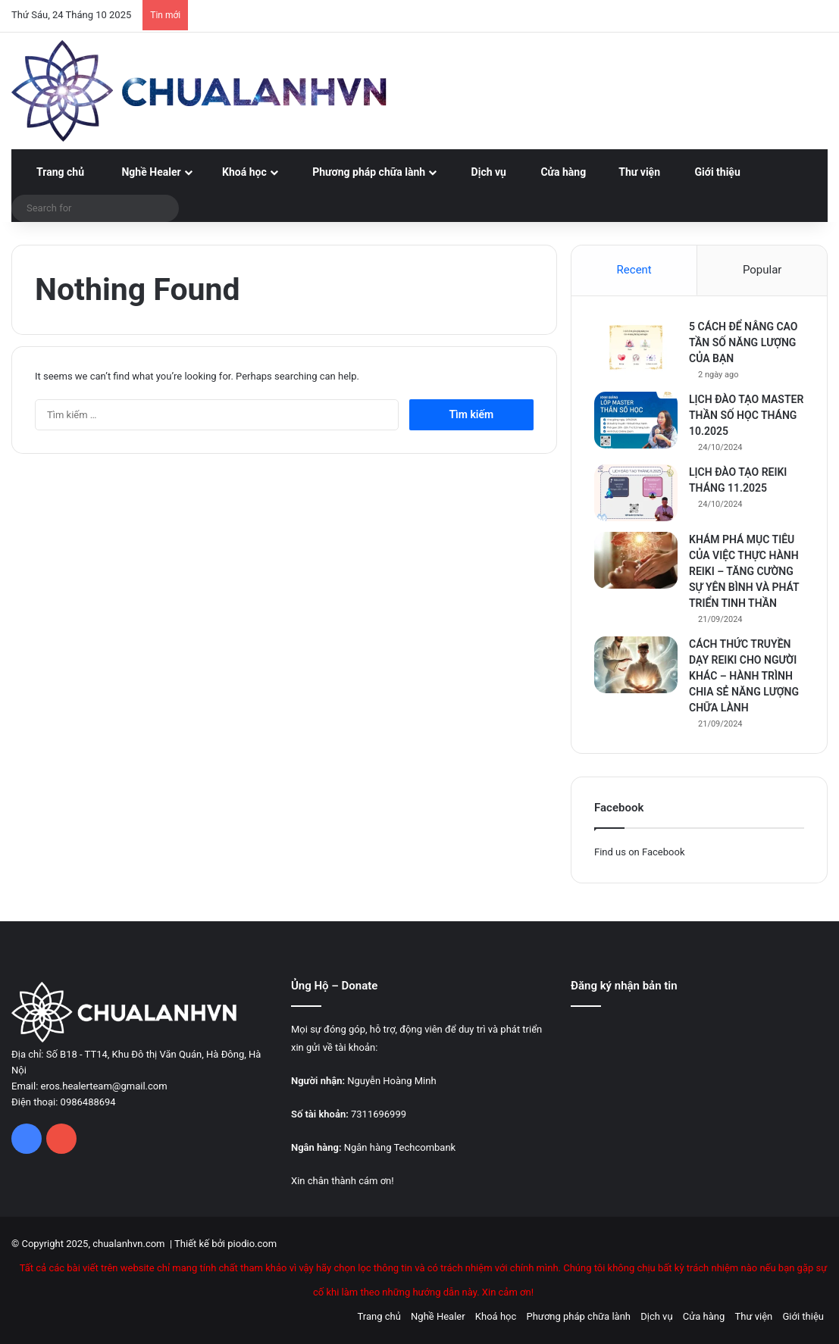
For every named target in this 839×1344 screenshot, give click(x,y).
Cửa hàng (557, 172)
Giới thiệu (710, 172)
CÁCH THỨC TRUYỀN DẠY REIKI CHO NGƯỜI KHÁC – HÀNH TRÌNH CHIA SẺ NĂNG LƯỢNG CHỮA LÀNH (744, 676)
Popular (762, 270)
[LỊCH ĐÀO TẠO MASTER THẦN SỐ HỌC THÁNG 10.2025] (636, 420)
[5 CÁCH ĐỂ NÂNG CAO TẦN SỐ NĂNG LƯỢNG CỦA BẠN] (636, 347)
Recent (634, 270)
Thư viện (633, 172)
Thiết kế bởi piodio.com (225, 1243)
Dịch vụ (480, 172)
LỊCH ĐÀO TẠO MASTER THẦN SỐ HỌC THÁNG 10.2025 (746, 415)
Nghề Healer (143, 172)
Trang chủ (53, 172)
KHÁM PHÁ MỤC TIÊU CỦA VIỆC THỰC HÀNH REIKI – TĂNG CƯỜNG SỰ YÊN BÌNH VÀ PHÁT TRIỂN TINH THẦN (744, 571)
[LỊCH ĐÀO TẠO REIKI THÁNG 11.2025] (636, 492)
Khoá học (239, 172)
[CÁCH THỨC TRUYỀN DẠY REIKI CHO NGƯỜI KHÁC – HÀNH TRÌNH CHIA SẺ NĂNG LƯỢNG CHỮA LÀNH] (636, 664)
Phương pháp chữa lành (360, 172)
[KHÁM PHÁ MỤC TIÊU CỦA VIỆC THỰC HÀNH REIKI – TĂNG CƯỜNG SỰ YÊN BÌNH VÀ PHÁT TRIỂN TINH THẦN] (636, 560)
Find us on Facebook (639, 852)
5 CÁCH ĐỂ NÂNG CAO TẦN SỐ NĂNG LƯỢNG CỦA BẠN (743, 342)
